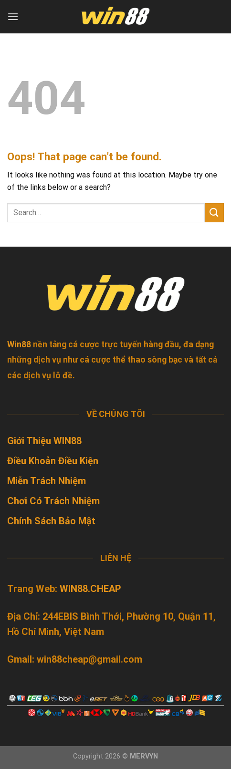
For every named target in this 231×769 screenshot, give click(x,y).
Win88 (19, 344)
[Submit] (214, 212)
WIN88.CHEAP (90, 588)
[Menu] (13, 16)
